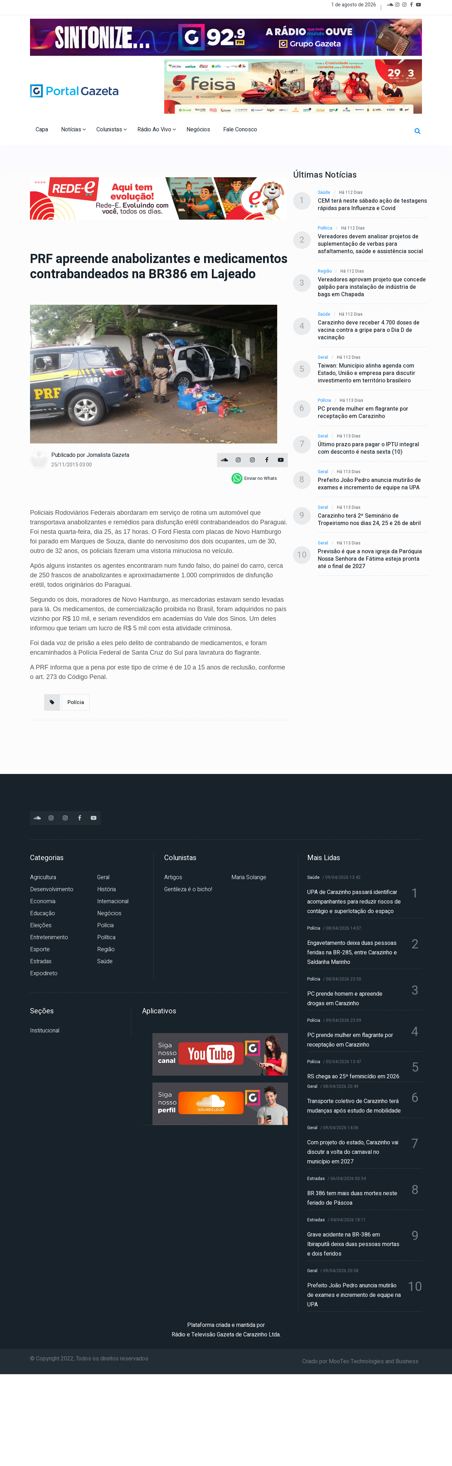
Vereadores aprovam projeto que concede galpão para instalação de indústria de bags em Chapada (372, 287)
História (106, 889)
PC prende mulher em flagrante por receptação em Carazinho (363, 412)
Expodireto (44, 973)
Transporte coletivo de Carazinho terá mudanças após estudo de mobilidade (354, 1106)
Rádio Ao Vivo (156, 129)
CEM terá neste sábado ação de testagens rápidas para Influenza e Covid (372, 204)
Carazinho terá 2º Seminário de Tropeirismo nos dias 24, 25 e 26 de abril (369, 519)
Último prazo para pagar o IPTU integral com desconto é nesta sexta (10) (368, 448)
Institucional (44, 1030)
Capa (42, 129)
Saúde (324, 193)
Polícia (75, 702)
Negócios (199, 129)
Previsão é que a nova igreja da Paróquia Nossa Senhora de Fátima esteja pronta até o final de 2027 (370, 559)
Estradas (41, 961)
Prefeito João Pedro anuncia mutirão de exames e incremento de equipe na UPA (369, 484)
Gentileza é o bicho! (188, 889)
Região (325, 271)
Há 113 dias (351, 401)
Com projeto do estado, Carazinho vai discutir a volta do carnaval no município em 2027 (352, 1152)
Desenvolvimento (51, 889)
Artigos (173, 877)
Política (325, 228)
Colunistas (111, 129)
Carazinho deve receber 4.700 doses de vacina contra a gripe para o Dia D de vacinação (369, 330)
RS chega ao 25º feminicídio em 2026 (353, 1076)
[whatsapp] (254, 478)
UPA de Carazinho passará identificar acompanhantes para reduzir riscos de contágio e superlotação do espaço (354, 902)
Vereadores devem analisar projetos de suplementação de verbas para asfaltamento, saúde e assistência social (370, 244)
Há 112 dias (351, 193)
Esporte (40, 949)
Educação (42, 913)
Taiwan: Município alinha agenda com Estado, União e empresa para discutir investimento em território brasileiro (366, 373)
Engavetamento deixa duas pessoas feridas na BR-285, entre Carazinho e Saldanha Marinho (352, 952)
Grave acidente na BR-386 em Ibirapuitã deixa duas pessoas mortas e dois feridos (353, 1244)
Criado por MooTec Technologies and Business (360, 1361)
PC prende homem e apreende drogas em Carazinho (344, 999)
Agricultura (43, 877)
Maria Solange (248, 877)
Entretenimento (49, 937)
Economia (42, 901)
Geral (323, 357)
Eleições (41, 925)
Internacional (113, 901)
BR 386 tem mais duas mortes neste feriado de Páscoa (352, 1198)
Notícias (73, 129)
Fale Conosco (240, 129)
